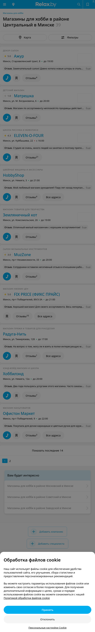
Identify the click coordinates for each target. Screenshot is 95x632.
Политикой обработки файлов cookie (27, 598)
